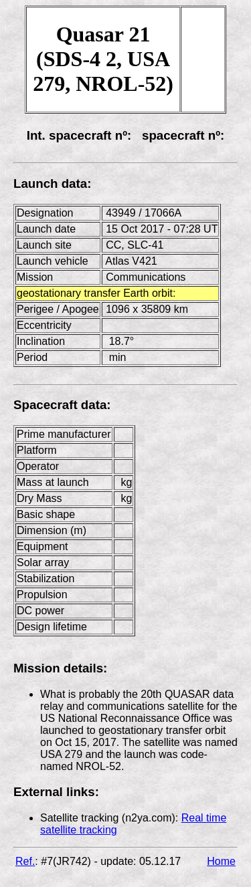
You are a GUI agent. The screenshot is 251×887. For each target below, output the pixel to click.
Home (221, 861)
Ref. (25, 861)
